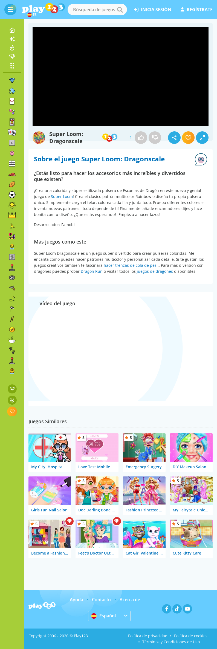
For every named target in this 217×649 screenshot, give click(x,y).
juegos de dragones (155, 271)
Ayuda (76, 600)
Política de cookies (190, 635)
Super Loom (62, 196)
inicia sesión (152, 10)
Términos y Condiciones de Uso (171, 641)
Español (103, 616)
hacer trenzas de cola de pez (130, 265)
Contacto (101, 600)
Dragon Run (92, 271)
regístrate (197, 10)
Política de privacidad (147, 635)
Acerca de (130, 600)
